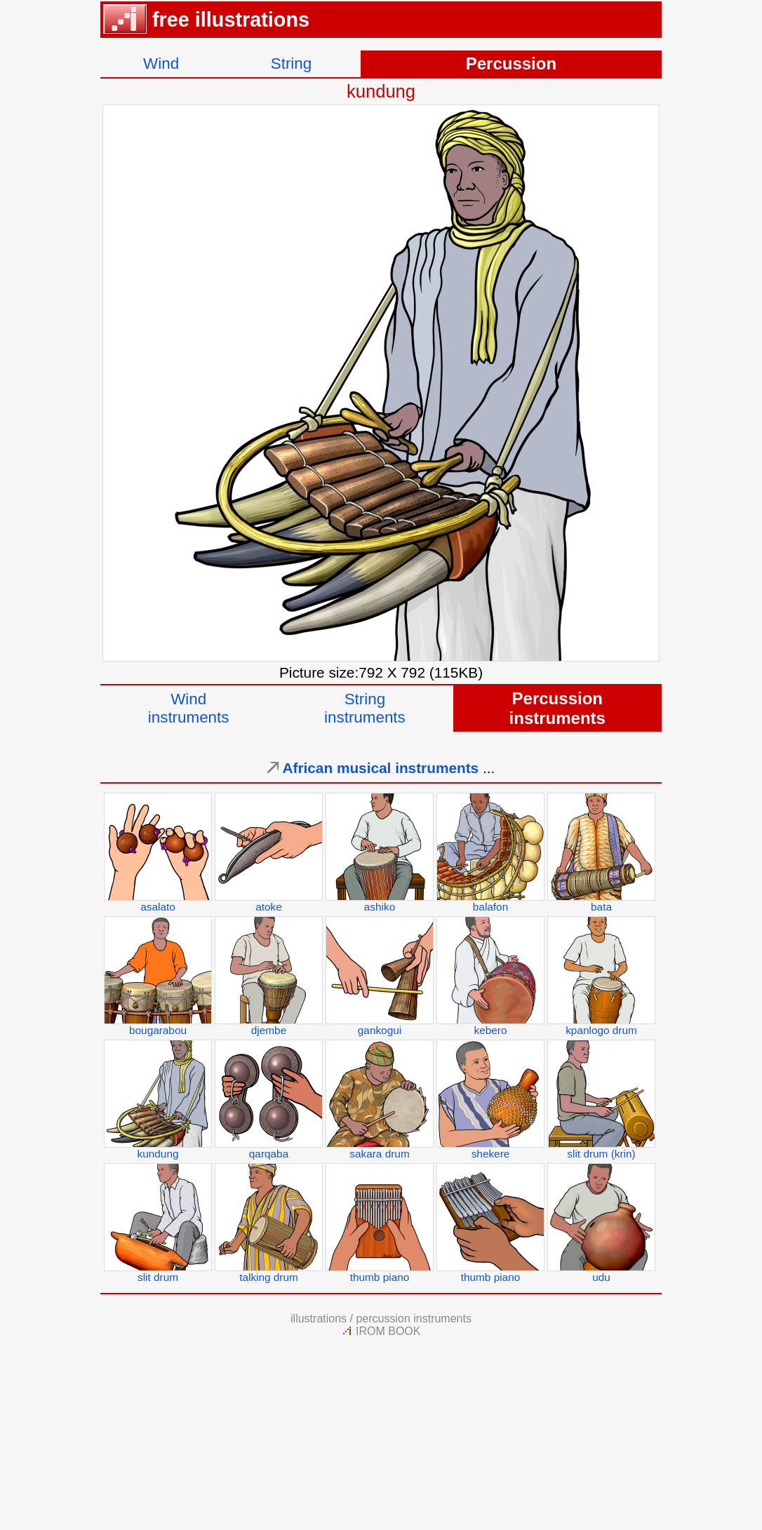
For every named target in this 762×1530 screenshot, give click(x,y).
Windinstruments (188, 708)
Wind (161, 63)
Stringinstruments (365, 708)
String (291, 63)
